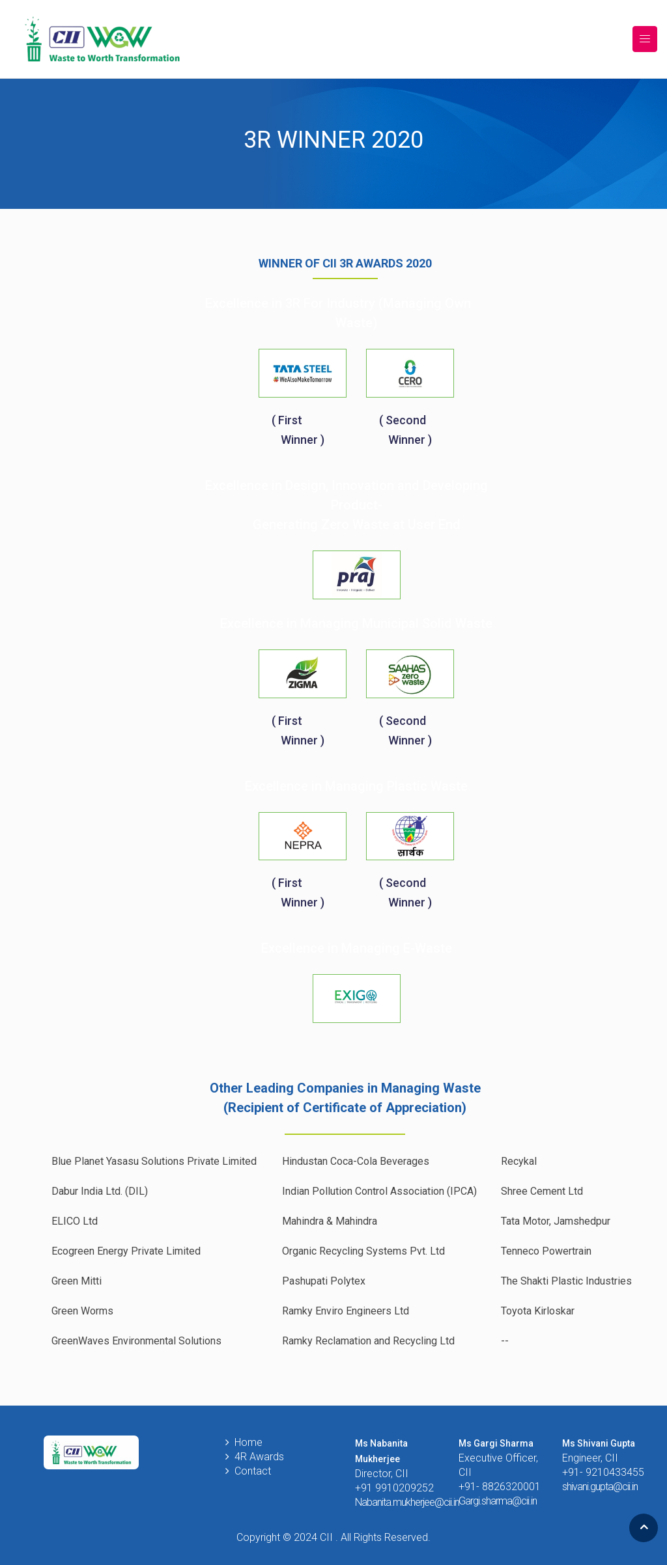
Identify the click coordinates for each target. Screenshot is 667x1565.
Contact (252, 1471)
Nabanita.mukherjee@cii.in (407, 1502)
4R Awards (259, 1456)
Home (248, 1442)
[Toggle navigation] (644, 39)
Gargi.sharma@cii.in (498, 1501)
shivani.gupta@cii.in (600, 1486)
